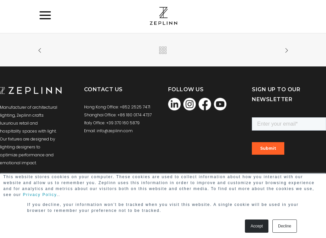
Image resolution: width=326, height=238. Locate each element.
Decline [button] (284, 226)
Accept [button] (257, 226)
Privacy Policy (40, 194)
